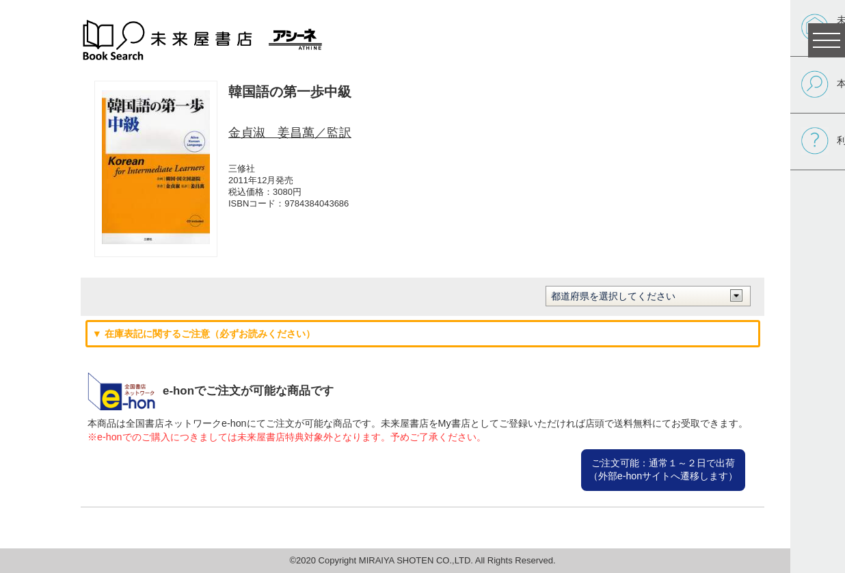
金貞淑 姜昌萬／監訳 (289, 132)
